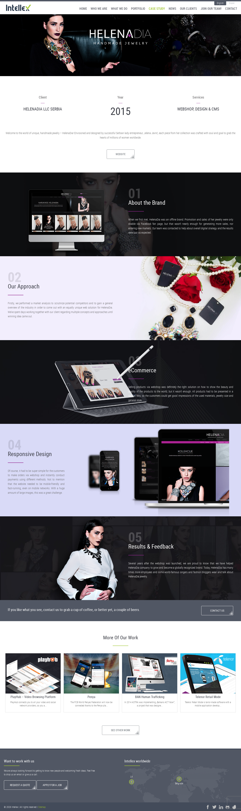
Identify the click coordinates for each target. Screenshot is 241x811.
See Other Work (120, 730)
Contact (231, 8)
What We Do (119, 8)
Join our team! (211, 8)
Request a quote (20, 785)
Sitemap (42, 807)
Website (121, 154)
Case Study (157, 8)
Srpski (232, 2)
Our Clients (188, 8)
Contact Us (217, 610)
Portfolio (138, 8)
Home (83, 8)
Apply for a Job (52, 785)
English (220, 2)
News (172, 8)
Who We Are (99, 8)
